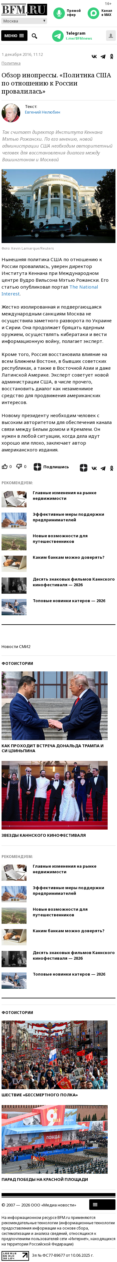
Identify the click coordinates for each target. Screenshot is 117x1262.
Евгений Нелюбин (42, 112)
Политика (11, 63)
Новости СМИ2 (16, 646)
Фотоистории (17, 663)
